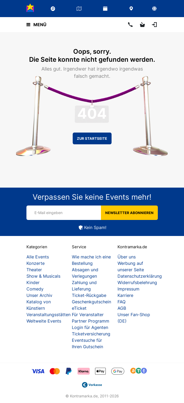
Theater (34, 269)
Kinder (33, 282)
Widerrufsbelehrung (137, 282)
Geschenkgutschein (91, 301)
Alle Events (37, 256)
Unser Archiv (39, 295)
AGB (122, 308)
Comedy (35, 289)
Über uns (127, 256)
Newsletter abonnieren (129, 213)
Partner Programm (90, 321)
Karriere (125, 295)
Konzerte (35, 263)
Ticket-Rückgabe (89, 295)
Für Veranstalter (88, 314)
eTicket (79, 308)
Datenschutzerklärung (140, 276)
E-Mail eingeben (48, 212)
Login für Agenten (90, 327)
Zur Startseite (92, 138)
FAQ (122, 301)
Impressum (128, 289)
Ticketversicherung (91, 333)
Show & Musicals (43, 276)
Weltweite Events (43, 321)
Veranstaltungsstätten (48, 314)
